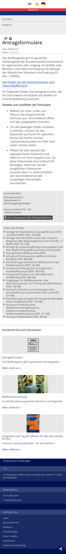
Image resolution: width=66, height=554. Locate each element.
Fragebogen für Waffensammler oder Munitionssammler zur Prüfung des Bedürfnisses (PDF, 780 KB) (34, 283)
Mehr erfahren (10, 368)
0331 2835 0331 (11, 495)
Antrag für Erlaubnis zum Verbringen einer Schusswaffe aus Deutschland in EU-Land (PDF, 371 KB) (32, 292)
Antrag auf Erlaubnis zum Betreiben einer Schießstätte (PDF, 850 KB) (29, 276)
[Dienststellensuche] (30, 4)
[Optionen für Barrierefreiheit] (36, 4)
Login (5, 518)
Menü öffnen (61, 4)
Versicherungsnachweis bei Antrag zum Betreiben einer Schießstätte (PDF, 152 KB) (34, 300)
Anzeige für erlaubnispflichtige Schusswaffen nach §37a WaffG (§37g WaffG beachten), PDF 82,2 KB (34, 248)
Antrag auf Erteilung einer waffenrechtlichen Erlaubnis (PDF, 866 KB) (31, 257)
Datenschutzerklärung (14, 545)
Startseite (7, 19)
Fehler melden (10, 536)
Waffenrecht (13, 49)
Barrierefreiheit (11, 522)
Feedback (8, 527)
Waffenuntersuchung (14, 397)
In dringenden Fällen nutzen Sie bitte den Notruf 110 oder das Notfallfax (32, 476)
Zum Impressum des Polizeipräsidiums (29, 217)
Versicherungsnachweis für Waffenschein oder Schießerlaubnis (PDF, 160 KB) (32, 264)
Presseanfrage (10, 531)
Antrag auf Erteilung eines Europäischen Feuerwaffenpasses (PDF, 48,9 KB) (29, 270)
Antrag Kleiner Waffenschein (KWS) (26, 253)
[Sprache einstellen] (43, 4)
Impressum (9, 540)
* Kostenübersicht (12, 500)
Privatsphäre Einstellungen (16, 460)
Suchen (55, 4)
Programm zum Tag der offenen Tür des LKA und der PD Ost (32, 437)
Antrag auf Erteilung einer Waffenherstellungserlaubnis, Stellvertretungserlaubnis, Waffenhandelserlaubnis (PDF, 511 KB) (28, 309)
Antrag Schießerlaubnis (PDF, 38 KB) (26, 316)
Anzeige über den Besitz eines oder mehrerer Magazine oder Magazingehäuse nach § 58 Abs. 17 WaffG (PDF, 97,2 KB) (34, 241)
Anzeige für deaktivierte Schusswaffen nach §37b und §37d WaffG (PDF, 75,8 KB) (34, 233)
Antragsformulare (12, 357)
